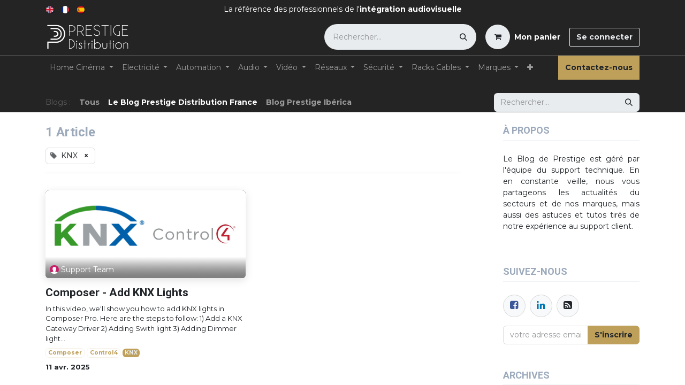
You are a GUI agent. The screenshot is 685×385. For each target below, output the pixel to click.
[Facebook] (514, 306)
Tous (89, 102)
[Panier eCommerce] (522, 37)
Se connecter (604, 37)
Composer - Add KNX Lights (116, 293)
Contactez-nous (599, 67)
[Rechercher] (463, 37)
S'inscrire (614, 335)
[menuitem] (50, 9)
